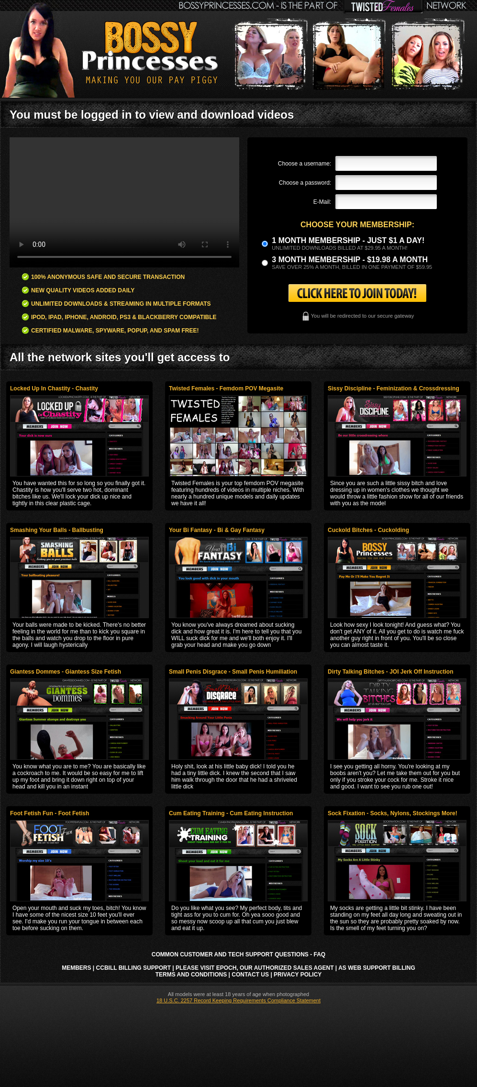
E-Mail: (322, 202)
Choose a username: (304, 163)
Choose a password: (305, 182)
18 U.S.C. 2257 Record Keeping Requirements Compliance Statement (238, 1000)
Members (76, 968)
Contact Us (250, 974)
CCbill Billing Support (133, 968)
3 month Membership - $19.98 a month (350, 259)
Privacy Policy (298, 974)
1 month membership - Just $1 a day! (348, 240)
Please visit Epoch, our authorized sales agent (254, 968)
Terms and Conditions (191, 974)
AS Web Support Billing (376, 968)
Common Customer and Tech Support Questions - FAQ (238, 954)
